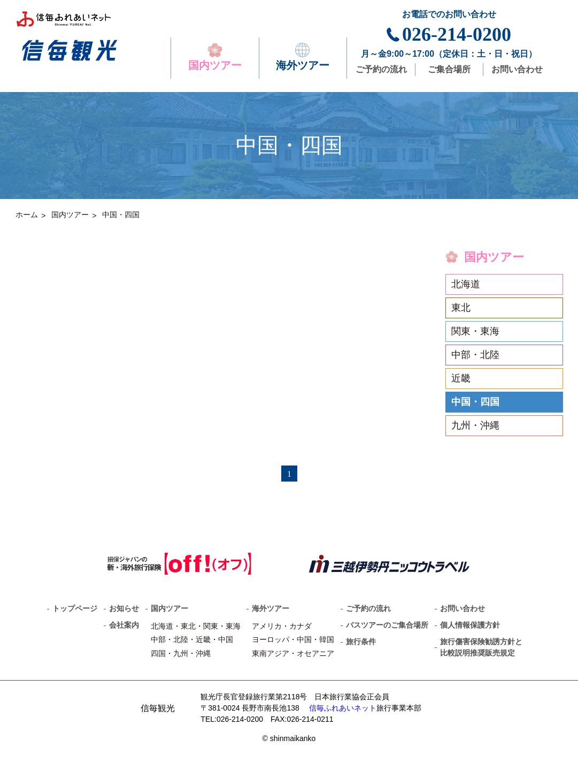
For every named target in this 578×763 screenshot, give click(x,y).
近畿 (461, 378)
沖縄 (203, 653)
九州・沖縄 (475, 425)
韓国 (326, 639)
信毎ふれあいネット (342, 708)
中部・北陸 (475, 354)
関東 (210, 626)
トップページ (74, 608)
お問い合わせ (517, 69)
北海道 (465, 284)
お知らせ (124, 608)
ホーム (27, 214)
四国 (158, 653)
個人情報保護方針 (470, 625)
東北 (461, 307)
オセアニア (315, 653)
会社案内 (124, 625)
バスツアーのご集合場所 (387, 625)
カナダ (300, 626)
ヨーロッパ (270, 639)
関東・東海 (475, 331)
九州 (180, 653)
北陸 (180, 639)
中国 (225, 639)
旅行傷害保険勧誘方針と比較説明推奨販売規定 (481, 647)
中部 (158, 639)
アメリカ (267, 626)
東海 (233, 626)
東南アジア (270, 653)
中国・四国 (121, 214)
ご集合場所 (449, 69)
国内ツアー (215, 57)
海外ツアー (302, 57)
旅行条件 (361, 641)
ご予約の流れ (381, 69)
